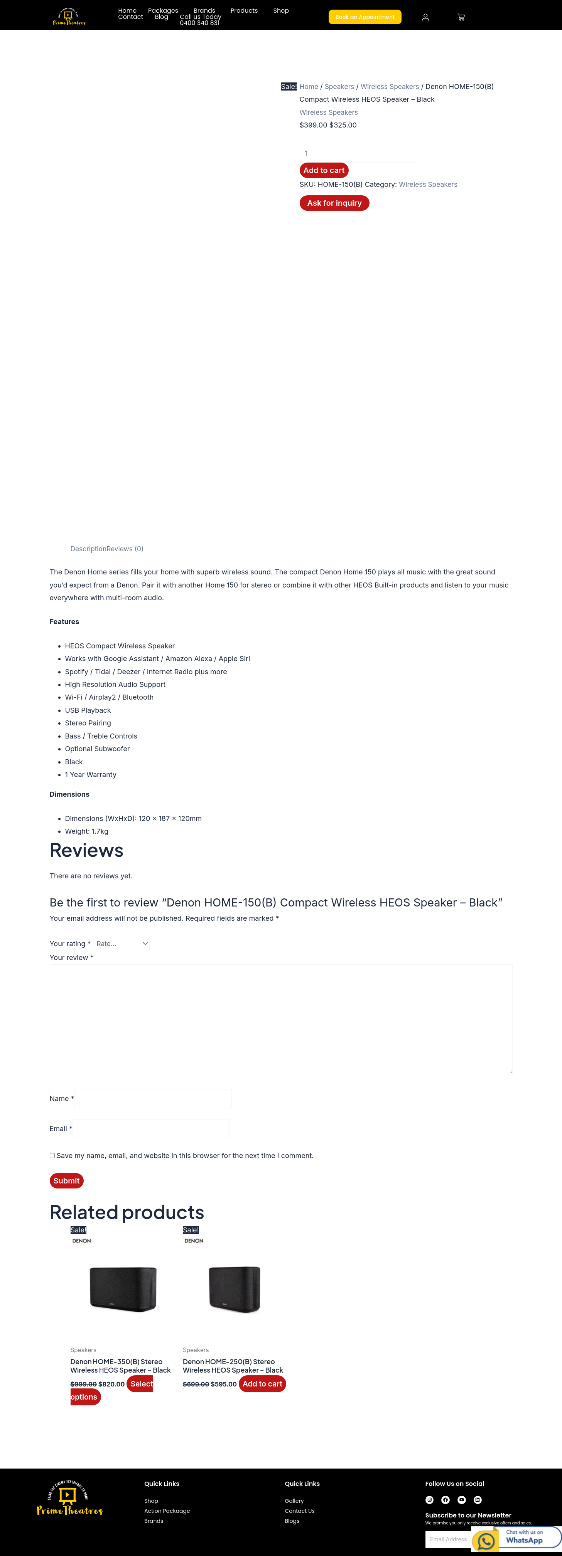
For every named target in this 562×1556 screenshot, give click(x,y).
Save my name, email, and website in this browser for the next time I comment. (185, 1161)
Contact (130, 17)
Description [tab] (89, 549)
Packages (163, 11)
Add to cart (324, 170)
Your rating (70, 944)
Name (62, 1103)
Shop (281, 11)
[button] (165, 11)
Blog (161, 17)
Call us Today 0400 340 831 (200, 20)
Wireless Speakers (393, 86)
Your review (72, 958)
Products (244, 11)
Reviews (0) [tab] (127, 549)
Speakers (341, 86)
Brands (204, 11)
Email (61, 1134)
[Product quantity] (361, 153)
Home (127, 11)
